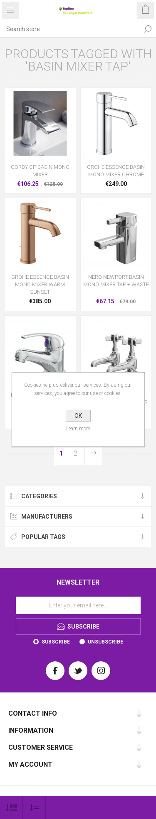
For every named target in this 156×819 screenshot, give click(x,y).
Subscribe (56, 642)
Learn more (78, 428)
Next (93, 453)
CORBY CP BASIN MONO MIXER (40, 171)
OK (78, 415)
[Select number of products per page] (11, 807)
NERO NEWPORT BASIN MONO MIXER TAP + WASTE (116, 281)
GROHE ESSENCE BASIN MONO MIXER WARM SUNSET (40, 284)
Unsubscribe (105, 642)
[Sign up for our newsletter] (78, 605)
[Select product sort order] (34, 807)
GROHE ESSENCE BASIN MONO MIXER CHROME (116, 171)
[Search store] (69, 29)
